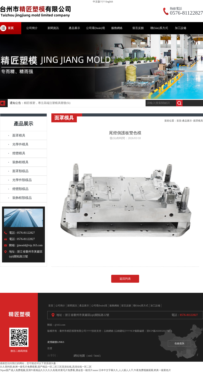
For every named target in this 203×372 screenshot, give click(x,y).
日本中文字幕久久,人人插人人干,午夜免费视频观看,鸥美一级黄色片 (135, 370)
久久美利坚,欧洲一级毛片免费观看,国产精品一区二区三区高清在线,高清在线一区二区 (46, 366)
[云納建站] (119, 330)
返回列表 (125, 278)
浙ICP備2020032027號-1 (159, 330)
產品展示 (187, 120)
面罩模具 (198, 120)
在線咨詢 (179, 343)
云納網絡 (108, 330)
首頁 (179, 120)
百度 (49, 348)
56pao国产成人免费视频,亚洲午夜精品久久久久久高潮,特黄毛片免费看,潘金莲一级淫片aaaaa (49, 370)
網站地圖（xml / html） (88, 355)
